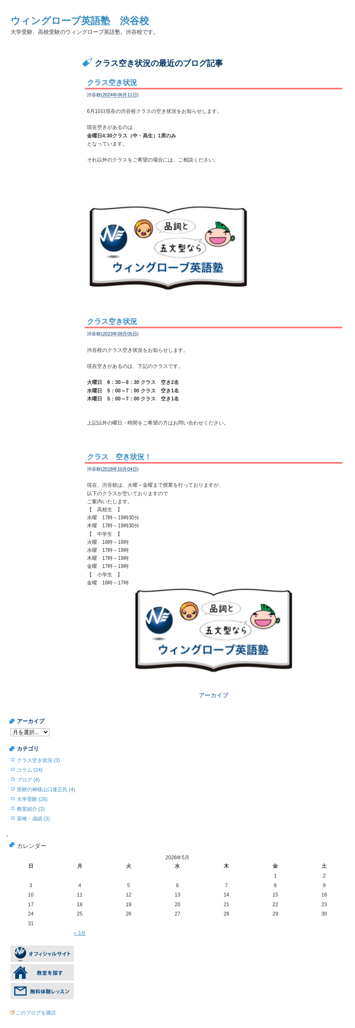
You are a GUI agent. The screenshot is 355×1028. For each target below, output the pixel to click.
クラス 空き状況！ (119, 448)
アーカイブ (213, 677)
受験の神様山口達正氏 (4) (46, 772)
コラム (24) (30, 752)
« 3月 (79, 915)
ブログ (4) (28, 762)
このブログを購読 (36, 995)
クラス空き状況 (112, 83)
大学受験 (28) (32, 781)
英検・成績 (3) (33, 801)
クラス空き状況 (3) (38, 743)
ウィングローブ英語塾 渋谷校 (80, 20)
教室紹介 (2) (31, 791)
